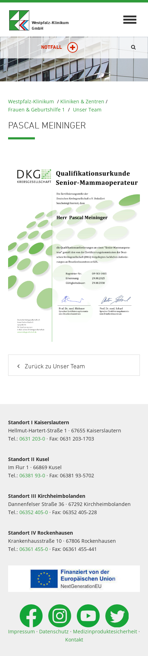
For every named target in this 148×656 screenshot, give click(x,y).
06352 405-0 (33, 512)
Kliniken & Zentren (82, 101)
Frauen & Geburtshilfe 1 (36, 109)
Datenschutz (54, 631)
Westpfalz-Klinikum (31, 101)
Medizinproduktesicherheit (105, 631)
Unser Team (87, 109)
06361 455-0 (33, 549)
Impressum (21, 631)
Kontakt (74, 639)
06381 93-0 (32, 475)
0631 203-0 (32, 438)
